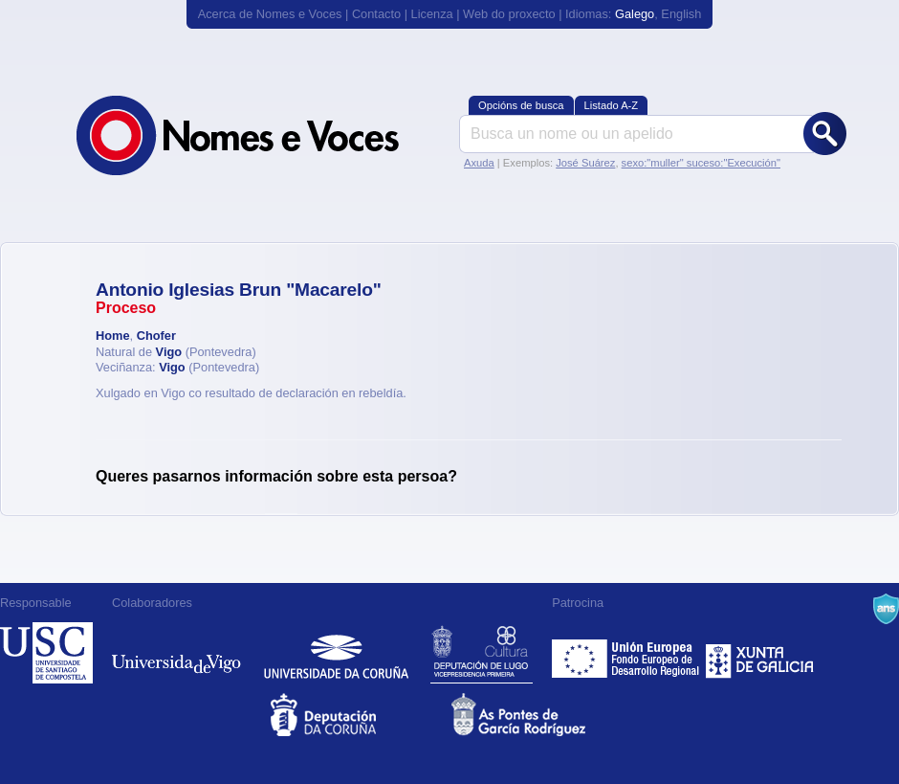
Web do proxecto (509, 14)
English (681, 14)
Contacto (376, 14)
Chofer (156, 335)
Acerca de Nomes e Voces (270, 14)
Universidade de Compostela (46, 652)
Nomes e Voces (258, 135)
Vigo (169, 352)
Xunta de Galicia (760, 652)
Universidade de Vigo (176, 652)
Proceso (126, 308)
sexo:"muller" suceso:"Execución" (701, 162)
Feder (627, 652)
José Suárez (585, 162)
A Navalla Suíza (886, 609)
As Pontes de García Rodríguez (539, 714)
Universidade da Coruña (336, 652)
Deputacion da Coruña (359, 714)
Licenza (432, 14)
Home (113, 335)
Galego (634, 14)
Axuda (479, 162)
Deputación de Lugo (481, 652)
